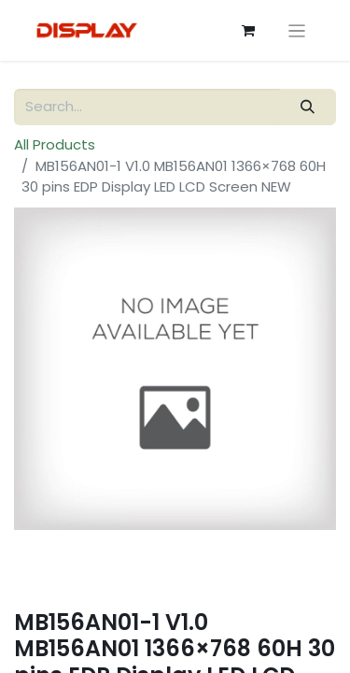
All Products (54, 144)
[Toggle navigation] (297, 30)
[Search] (308, 107)
